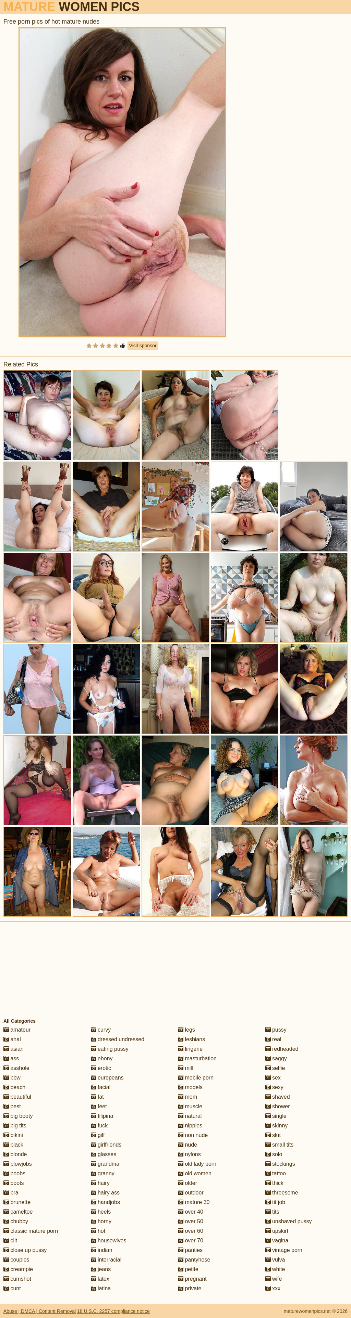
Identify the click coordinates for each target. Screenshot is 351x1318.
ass (11, 1058)
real (273, 1039)
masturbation (197, 1058)
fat (97, 1097)
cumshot (17, 1279)
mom (187, 1097)
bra (11, 1193)
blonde (15, 1154)
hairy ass (105, 1193)
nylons (189, 1154)
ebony (102, 1058)
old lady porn (197, 1164)
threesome (281, 1193)
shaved (277, 1097)
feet (99, 1106)
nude (187, 1145)
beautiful (17, 1097)
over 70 (190, 1240)
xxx (272, 1288)
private (189, 1288)
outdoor (191, 1193)
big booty (18, 1116)
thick (274, 1183)
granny (102, 1173)
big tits (14, 1125)
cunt (12, 1288)
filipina (102, 1116)
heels (101, 1212)
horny (101, 1221)
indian (101, 1250)
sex (273, 1078)
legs (186, 1030)
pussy (276, 1030)
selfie (275, 1068)
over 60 (190, 1231)
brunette (17, 1202)
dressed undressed (118, 1039)
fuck (99, 1125)
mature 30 (193, 1202)
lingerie (190, 1049)
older (187, 1183)
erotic (101, 1068)
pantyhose (194, 1260)
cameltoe (18, 1212)
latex (100, 1279)
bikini (13, 1135)
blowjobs (17, 1164)
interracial (106, 1260)
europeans (107, 1078)
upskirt (277, 1231)
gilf (98, 1135)
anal (12, 1039)
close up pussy (25, 1250)
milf (185, 1068)
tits (272, 1212)
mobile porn (196, 1078)
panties (190, 1250)
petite (188, 1269)
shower (277, 1106)
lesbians (191, 1039)
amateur (17, 1030)
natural (190, 1116)
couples (16, 1260)
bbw (12, 1078)
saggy (276, 1058)
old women (194, 1173)
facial (101, 1087)
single (276, 1116)
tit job (275, 1202)
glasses (104, 1154)
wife (273, 1279)
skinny (276, 1125)
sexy (274, 1087)
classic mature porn (30, 1231)
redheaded (282, 1049)
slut (273, 1135)
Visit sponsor (143, 345)
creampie (18, 1269)
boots (13, 1183)
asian (13, 1049)
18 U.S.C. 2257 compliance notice (113, 1311)
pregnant (192, 1279)
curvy (101, 1030)
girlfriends (106, 1145)
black (13, 1145)
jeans (101, 1269)
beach (14, 1087)
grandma (105, 1164)
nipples (190, 1125)
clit (10, 1240)
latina (101, 1288)
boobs (14, 1173)
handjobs (105, 1202)
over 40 (190, 1212)
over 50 (190, 1221)
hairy (100, 1183)
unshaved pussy (288, 1221)
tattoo (275, 1173)
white (275, 1269)
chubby (15, 1221)
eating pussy (110, 1049)
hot (98, 1231)
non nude (193, 1135)
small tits (279, 1145)
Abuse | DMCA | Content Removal (39, 1311)
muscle (190, 1106)
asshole (16, 1068)
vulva (275, 1260)
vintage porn (284, 1250)
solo (273, 1154)
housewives (108, 1240)
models (190, 1087)
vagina (277, 1240)
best (12, 1106)
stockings (280, 1164)
